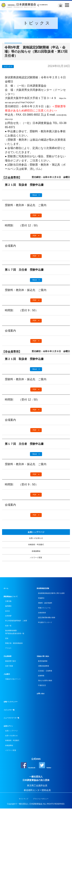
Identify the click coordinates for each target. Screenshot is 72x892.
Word (34, 195)
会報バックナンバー (14, 776)
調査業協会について (14, 639)
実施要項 (43, 648)
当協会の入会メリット (17, 748)
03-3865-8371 (44, 5)
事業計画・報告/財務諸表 (18, 706)
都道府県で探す (14, 727)
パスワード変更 (36, 598)
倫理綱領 (10, 651)
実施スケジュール (48, 660)
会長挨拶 (10, 664)
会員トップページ (36, 559)
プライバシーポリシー (43, 882)
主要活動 (10, 644)
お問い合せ (42, 767)
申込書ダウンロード (49, 680)
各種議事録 (36, 588)
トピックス (11, 66)
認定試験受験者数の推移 (51, 673)
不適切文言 (44, 759)
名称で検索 (11, 733)
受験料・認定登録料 (49, 654)
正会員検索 (9, 721)
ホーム (7, 631)
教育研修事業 (45, 727)
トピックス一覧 (11, 784)
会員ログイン (10, 800)
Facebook (26, 847)
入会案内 (8, 742)
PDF (34, 217)
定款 (8, 699)
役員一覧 (10, 681)
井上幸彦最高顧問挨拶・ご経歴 (20, 673)
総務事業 (43, 746)
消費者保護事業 (47, 733)
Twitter (47, 847)
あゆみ (9, 657)
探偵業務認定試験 (46, 631)
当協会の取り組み (46, 721)
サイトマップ (20, 882)
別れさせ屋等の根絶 (49, 752)
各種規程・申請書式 (36, 578)
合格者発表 (44, 667)
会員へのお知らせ (36, 569)
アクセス (10, 712)
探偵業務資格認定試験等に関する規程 (53, 639)
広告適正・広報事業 (49, 739)
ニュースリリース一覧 (15, 792)
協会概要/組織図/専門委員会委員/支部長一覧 (20, 690)
